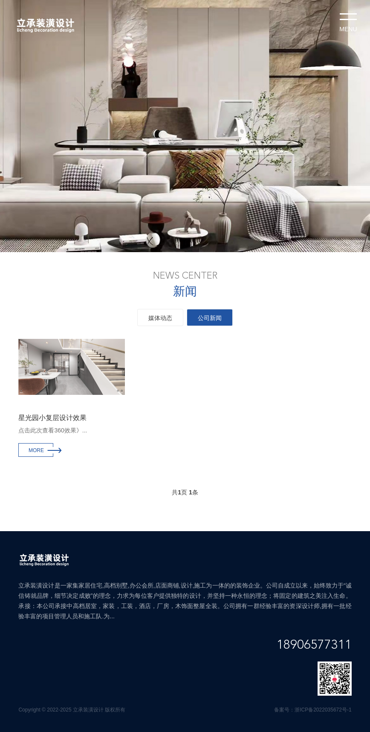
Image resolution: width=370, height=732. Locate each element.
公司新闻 (210, 318)
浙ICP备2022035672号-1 (323, 710)
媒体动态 (160, 318)
